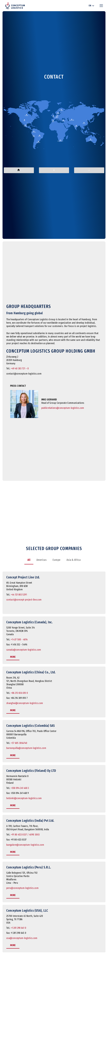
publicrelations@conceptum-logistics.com (62, 407)
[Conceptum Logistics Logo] (15, 5)
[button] (91, 5)
